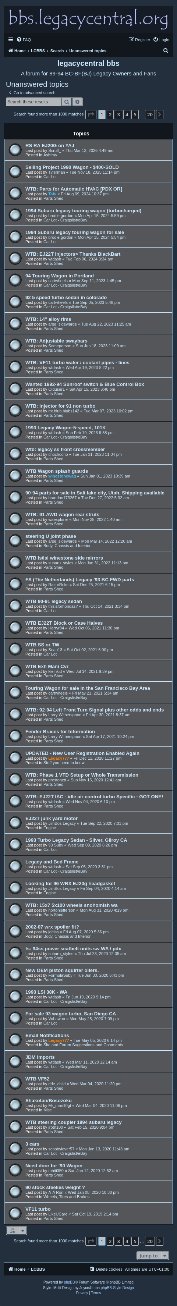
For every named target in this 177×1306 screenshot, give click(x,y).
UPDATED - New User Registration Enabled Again (82, 753)
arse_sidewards (62, 324)
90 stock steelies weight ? (55, 1187)
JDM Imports (40, 1057)
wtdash (54, 259)
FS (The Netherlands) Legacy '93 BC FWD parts (79, 579)
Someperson (59, 346)
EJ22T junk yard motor (51, 818)
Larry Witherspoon (64, 715)
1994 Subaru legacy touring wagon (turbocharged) (83, 210)
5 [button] (135, 114)
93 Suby (55, 845)
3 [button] (118, 114)
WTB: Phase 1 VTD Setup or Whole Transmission (81, 775)
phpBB (69, 1282)
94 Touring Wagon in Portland (59, 275)
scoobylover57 (61, 1149)
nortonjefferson (61, 910)
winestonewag (62, 476)
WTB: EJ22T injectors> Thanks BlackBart (72, 254)
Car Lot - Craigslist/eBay (65, 220)
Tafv (52, 194)
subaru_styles (60, 563)
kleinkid (55, 671)
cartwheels (58, 280)
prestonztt (57, 780)
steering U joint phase (50, 536)
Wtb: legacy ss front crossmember (65, 449)
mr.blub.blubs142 (63, 411)
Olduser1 (56, 389)
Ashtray (50, 155)
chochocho (58, 454)
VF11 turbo (38, 1209)
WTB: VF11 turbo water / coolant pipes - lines (77, 362)
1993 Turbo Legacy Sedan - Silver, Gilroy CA (76, 840)
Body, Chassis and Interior (67, 545)
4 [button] (126, 114)
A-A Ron (55, 1192)
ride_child (57, 1084)
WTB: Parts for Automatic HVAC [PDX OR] (73, 189)
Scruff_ (54, 150)
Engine (49, 828)
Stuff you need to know (64, 762)
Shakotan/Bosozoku (48, 1100)
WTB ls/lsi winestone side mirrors (64, 558)
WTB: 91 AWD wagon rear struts (62, 514)
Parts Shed (53, 198)
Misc (47, 1110)
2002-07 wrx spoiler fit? (52, 927)
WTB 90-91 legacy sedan (53, 601)
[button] (90, 114)
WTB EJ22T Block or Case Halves (64, 623)
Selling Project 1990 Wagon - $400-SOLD (72, 167)
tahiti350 (56, 1170)
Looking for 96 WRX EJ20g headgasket (70, 883)
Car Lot (50, 176)
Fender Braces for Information (60, 731)
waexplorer (58, 519)
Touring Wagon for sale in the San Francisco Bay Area (87, 688)
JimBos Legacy (62, 823)
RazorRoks (58, 584)
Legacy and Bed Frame (51, 862)
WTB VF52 (37, 1079)
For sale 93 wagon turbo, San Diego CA (70, 1013)
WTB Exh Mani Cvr (46, 666)
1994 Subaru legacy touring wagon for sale (74, 232)
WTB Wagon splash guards (56, 471)
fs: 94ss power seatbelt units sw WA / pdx (73, 948)
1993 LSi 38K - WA (46, 992)
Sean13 (55, 649)
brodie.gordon (60, 215)
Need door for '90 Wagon (53, 1165)
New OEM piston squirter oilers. (62, 970)
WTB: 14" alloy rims (48, 319)
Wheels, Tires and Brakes (66, 1197)
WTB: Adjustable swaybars (56, 341)
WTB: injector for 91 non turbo (60, 406)
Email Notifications (47, 1035)
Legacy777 (58, 758)
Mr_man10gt (59, 1105)
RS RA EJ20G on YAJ (49, 145)
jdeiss (53, 932)
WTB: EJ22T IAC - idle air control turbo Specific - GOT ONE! (94, 796)
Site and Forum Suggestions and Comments (83, 1045)
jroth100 (55, 1127)
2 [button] (110, 114)
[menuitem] (23, 39)
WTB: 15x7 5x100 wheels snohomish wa (71, 905)
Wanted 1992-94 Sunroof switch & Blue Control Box (84, 384)
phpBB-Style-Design (117, 1288)
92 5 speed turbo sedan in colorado (66, 297)
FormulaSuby (60, 975)
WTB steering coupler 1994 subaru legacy (73, 1122)
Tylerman (56, 172)
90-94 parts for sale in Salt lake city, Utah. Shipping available (94, 493)
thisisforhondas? (63, 606)
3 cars (32, 1144)
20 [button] (150, 114)
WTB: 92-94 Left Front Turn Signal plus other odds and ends (94, 710)
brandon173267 (62, 498)
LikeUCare (57, 1214)
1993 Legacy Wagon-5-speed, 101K (65, 427)
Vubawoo (56, 1018)
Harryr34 (56, 628)
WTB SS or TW (42, 644)
